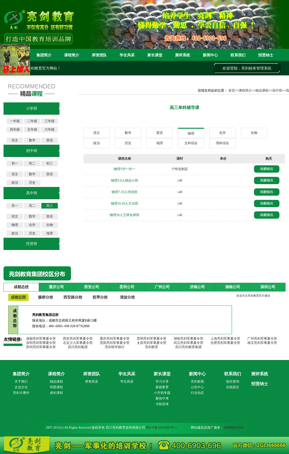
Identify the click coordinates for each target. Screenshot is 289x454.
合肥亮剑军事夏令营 (225, 343)
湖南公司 (232, 287)
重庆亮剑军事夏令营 (114, 338)
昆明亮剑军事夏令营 (151, 338)
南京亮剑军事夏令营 (262, 343)
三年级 (50, 121)
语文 (15, 140)
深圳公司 (267, 287)
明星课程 (56, 387)
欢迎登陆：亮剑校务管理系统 (247, 68)
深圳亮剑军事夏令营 (41, 343)
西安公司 (91, 287)
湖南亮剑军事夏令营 (188, 338)
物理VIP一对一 (125, 169)
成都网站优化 (233, 427)
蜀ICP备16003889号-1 (161, 427)
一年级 (15, 121)
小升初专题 (162, 393)
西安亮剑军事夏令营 (78, 338)
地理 (49, 233)
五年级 (32, 129)
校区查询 (232, 381)
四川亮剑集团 (78, 347)
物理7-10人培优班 (124, 192)
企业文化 (21, 387)
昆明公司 (126, 287)
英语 (49, 140)
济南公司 (197, 287)
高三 (49, 205)
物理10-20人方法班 (124, 203)
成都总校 (21, 287)
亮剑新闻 (197, 381)
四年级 (15, 129)
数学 (32, 140)
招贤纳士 (265, 55)
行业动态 (197, 393)
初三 (49, 163)
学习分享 (162, 381)
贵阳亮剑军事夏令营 (114, 343)
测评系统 (259, 374)
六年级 (50, 129)
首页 (231, 90)
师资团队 (99, 55)
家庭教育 (162, 387)
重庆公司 (56, 287)
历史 (32, 182)
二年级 (32, 121)
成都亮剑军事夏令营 (41, 338)
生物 (49, 225)
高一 (15, 205)
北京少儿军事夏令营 (78, 343)
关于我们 (21, 381)
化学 (32, 225)
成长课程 (56, 393)
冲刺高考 (162, 404)
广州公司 (162, 287)
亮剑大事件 (21, 393)
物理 (15, 225)
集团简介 (43, 55)
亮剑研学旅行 (115, 347)
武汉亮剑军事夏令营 (188, 343)
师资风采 (91, 381)
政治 (15, 182)
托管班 (31, 244)
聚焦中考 (162, 398)
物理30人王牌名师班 (124, 215)
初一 (15, 163)
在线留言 (232, 387)
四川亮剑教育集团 (188, 347)
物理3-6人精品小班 (124, 180)
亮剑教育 (151, 347)
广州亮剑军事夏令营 (262, 338)
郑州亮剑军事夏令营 (41, 347)
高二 (32, 205)
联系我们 (238, 55)
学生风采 (127, 55)
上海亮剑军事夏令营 (225, 338)
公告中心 (197, 387)
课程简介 (71, 55)
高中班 (277, 90)
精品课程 (262, 90)
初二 (32, 163)
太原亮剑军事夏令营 (151, 343)
